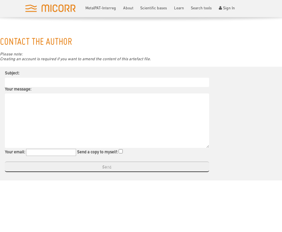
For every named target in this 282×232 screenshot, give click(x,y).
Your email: (15, 152)
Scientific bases (153, 8)
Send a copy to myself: (97, 152)
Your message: (18, 89)
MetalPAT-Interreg (100, 8)
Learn (179, 8)
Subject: (12, 73)
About (128, 8)
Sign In (227, 8)
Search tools (201, 8)
